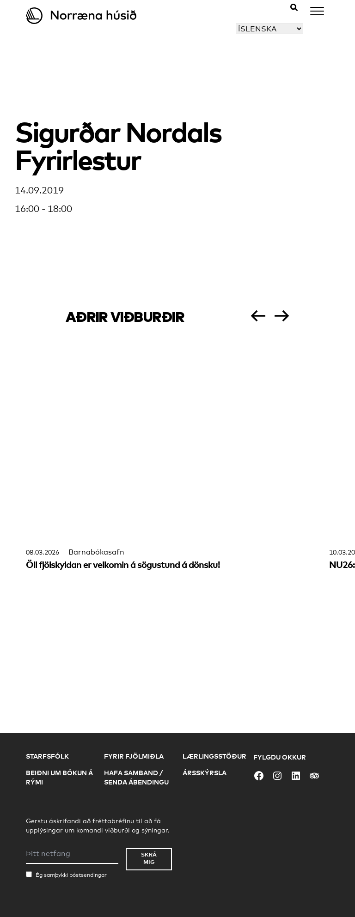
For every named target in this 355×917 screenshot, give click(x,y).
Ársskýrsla (204, 773)
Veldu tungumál (207, 28)
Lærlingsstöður (214, 756)
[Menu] (317, 12)
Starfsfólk (47, 756)
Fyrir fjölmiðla (134, 756)
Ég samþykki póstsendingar (71, 875)
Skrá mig (149, 858)
